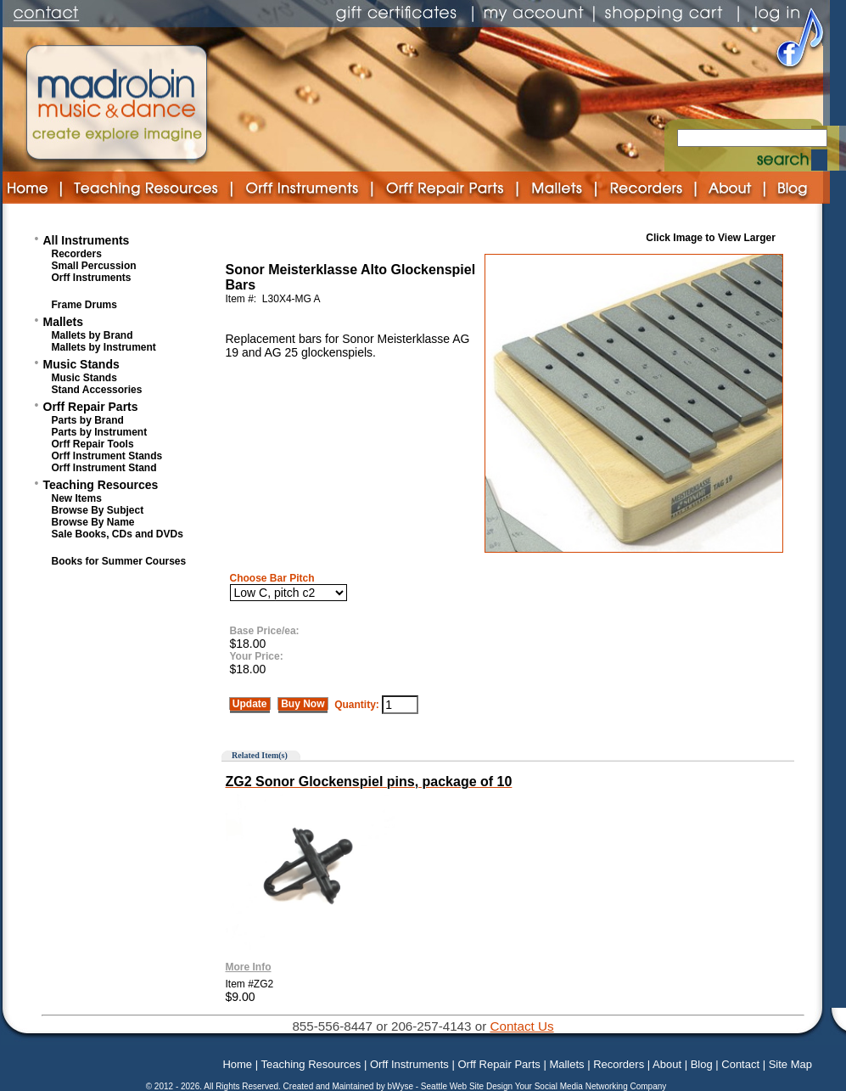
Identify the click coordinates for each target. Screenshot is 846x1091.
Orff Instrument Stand (104, 468)
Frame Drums (84, 305)
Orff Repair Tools (93, 444)
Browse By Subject (98, 510)
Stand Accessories (97, 390)
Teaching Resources (101, 485)
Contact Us (521, 1026)
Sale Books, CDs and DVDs (117, 534)
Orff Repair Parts (90, 406)
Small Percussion (94, 266)
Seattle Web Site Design (468, 1086)
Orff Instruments (92, 278)
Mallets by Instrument (104, 347)
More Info (249, 967)
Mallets (63, 322)
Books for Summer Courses (119, 561)
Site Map (790, 1064)
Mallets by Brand (92, 335)
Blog (702, 1064)
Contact (740, 1064)
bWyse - (403, 1086)
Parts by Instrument (100, 432)
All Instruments (86, 240)
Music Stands (81, 364)
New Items (77, 498)
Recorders (77, 254)
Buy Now (303, 704)
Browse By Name (93, 522)
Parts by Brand (88, 420)
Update (250, 704)
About (667, 1064)
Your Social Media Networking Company (591, 1086)
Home (237, 1064)
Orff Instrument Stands (107, 456)
